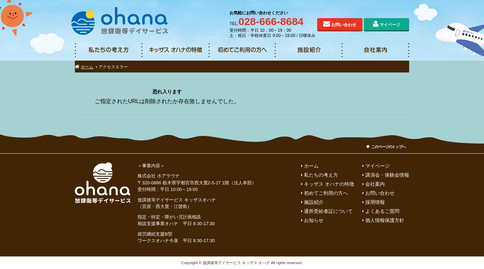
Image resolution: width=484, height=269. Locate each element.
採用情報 (375, 202)
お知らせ (313, 220)
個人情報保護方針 (384, 220)
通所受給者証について (328, 211)
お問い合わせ (343, 24)
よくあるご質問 (382, 211)
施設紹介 (308, 50)
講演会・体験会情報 (387, 175)
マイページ (390, 24)
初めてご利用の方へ (242, 50)
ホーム (87, 66)
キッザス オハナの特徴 (175, 50)
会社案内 (375, 50)
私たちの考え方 (108, 50)
